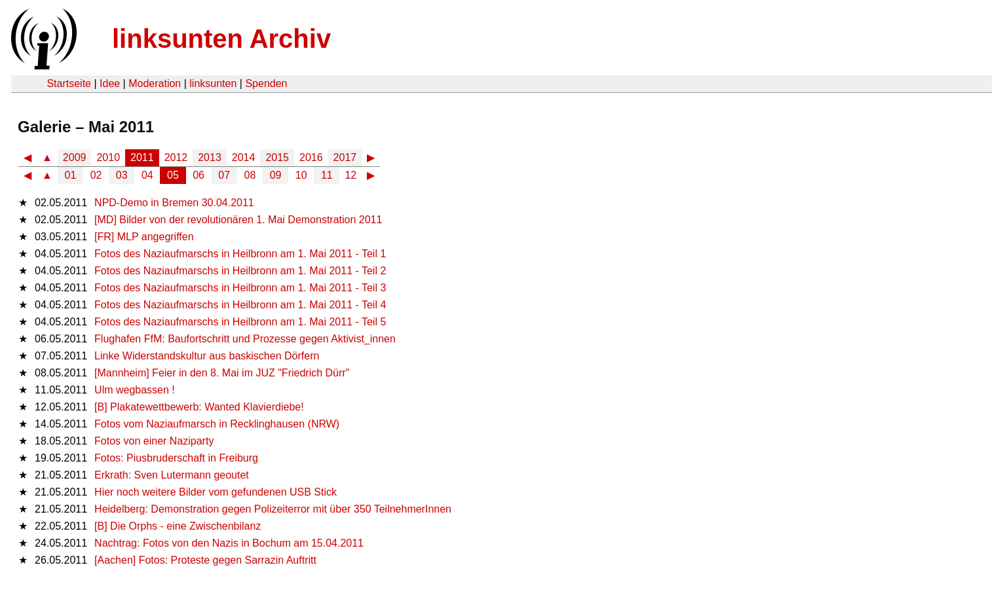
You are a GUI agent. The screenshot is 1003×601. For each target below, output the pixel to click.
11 (327, 175)
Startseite (69, 83)
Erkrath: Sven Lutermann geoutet (171, 475)
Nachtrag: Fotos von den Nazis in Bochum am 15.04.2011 (229, 543)
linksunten (213, 83)
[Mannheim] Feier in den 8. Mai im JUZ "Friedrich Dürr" (221, 372)
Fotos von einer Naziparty (154, 440)
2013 (209, 157)
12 (350, 175)
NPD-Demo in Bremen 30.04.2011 (174, 202)
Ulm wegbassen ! (134, 389)
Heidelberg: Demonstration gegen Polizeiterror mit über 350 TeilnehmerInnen (272, 509)
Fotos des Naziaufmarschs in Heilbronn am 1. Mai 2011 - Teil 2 (240, 270)
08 (250, 175)
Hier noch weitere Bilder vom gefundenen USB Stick (215, 492)
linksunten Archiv (221, 38)
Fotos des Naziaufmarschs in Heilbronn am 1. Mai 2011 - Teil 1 (240, 253)
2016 (311, 157)
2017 (345, 157)
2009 (74, 157)
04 (147, 175)
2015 (277, 157)
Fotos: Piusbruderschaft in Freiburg (176, 458)
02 (96, 175)
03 (122, 175)
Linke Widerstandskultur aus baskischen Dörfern (206, 355)
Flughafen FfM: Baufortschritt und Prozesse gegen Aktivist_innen (245, 338)
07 (224, 175)
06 (198, 175)
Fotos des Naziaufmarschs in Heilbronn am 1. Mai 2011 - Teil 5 (240, 321)
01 (71, 175)
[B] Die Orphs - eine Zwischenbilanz (177, 526)
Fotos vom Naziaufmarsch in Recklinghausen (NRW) (216, 423)
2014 (243, 157)
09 (276, 175)
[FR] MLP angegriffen (144, 236)
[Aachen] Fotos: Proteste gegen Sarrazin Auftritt (205, 560)
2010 (108, 157)
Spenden (266, 83)
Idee (110, 83)
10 (301, 175)
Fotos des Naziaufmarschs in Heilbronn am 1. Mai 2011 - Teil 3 (240, 287)
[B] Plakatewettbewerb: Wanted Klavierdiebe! (199, 406)
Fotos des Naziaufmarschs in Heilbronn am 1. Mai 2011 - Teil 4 (240, 304)
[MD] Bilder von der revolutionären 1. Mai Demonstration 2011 (238, 219)
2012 (176, 157)
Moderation (154, 83)
